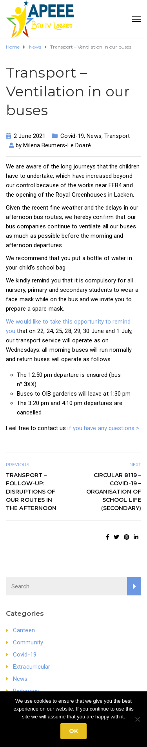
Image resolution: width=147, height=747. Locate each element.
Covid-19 (72, 135)
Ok (73, 730)
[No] (137, 719)
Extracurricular (32, 666)
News (94, 135)
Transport (117, 135)
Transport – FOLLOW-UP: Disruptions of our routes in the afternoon (32, 492)
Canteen (24, 630)
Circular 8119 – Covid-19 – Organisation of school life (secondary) (114, 492)
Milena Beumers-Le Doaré (57, 145)
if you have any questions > (103, 428)
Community (28, 642)
